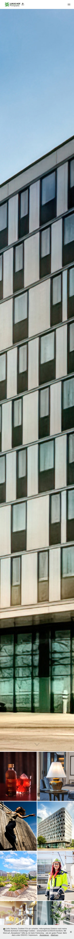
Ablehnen (54, 935)
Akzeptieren (44, 935)
